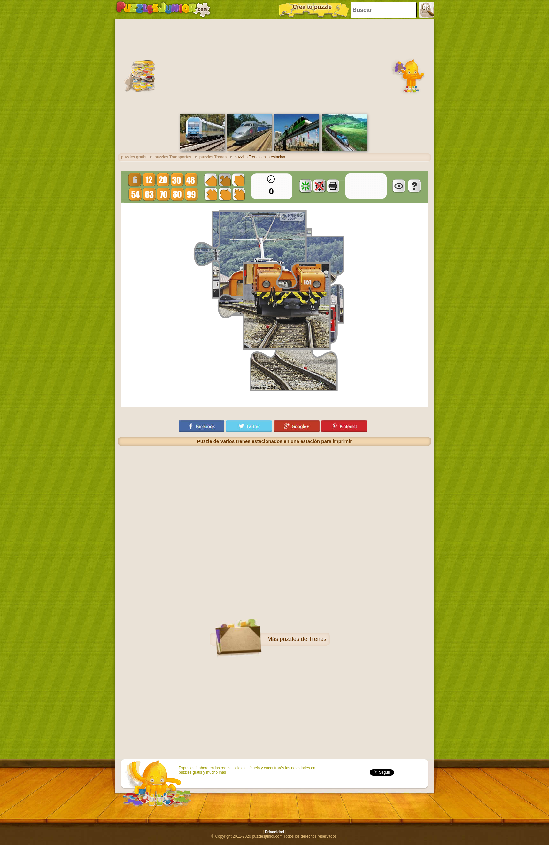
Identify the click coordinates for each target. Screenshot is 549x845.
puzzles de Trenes (303, 639)
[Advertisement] (274, 65)
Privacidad (274, 832)
